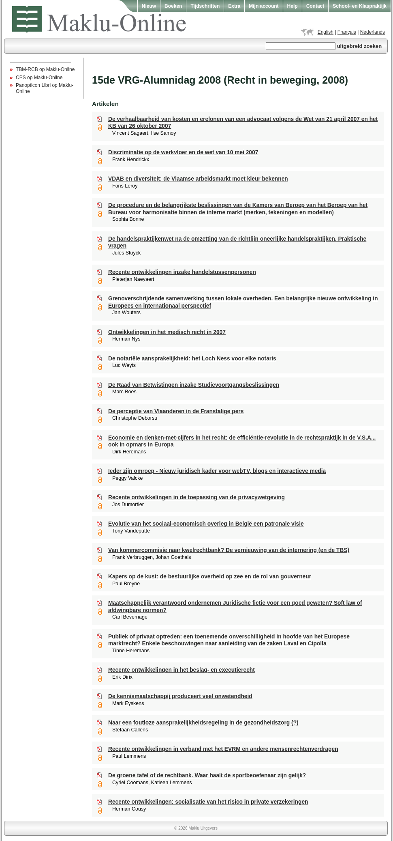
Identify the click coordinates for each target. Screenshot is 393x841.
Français (346, 32)
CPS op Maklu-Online (39, 77)
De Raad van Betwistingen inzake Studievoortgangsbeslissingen (193, 385)
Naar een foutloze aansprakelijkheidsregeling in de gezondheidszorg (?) (203, 723)
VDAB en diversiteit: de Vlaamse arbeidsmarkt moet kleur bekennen (198, 179)
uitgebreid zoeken (359, 46)
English (325, 32)
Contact (315, 6)
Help (292, 6)
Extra (234, 6)
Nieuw (149, 6)
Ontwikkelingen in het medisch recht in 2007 (167, 332)
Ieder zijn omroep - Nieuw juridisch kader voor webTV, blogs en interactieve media (217, 471)
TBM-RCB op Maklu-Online (45, 69)
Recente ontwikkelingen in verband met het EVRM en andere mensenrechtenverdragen (223, 749)
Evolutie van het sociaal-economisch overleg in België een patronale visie (206, 524)
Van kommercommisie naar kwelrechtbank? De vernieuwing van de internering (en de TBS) (228, 550)
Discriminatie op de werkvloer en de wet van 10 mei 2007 (183, 152)
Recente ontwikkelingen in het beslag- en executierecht (181, 670)
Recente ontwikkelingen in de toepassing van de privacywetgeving (196, 497)
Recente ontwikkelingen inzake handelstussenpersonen (182, 272)
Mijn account (263, 6)
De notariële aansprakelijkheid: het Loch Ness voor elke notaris (192, 359)
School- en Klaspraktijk (360, 6)
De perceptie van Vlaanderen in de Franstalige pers (175, 411)
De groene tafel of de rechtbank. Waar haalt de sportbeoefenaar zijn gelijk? (207, 775)
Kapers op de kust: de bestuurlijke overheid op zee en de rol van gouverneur (209, 577)
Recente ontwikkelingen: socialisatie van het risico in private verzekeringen (208, 802)
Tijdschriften (205, 6)
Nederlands (372, 32)
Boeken (173, 6)
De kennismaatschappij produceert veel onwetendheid (180, 696)
